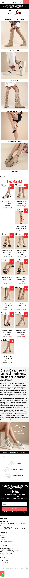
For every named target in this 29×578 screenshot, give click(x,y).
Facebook (5, 560)
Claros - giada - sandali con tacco (7, 204)
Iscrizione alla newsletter (7, 541)
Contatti (2, 536)
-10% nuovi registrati (14, 5)
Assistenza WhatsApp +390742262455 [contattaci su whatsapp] (14, 452)
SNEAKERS (14, 81)
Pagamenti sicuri (18, 475)
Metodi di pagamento (6, 548)
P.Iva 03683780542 (6, 527)
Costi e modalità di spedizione (9, 550)
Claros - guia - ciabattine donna (7, 253)
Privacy (2, 539)
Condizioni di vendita (6, 554)
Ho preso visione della (15, 512)
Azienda (2, 537)
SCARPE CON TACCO (14, 141)
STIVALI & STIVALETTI (14, 111)
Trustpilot (3, 177)
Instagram (5, 562)
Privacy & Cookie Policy (7, 529)
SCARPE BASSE (14, 172)
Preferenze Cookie (20, 529)
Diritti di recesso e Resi (7, 552)
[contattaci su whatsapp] (2, 575)
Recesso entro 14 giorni (18, 469)
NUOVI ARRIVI (14, 50)
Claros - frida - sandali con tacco (7, 305)
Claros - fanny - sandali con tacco (7, 332)
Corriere (18, 463)
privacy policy (21, 512)
